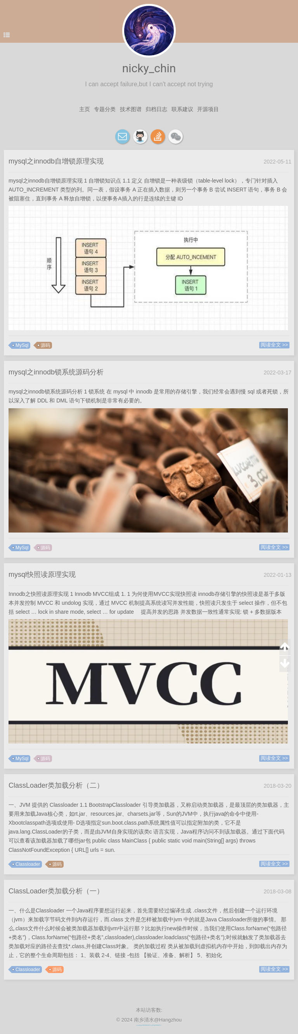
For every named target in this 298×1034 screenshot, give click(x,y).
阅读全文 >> (274, 345)
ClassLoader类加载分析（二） (56, 785)
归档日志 (156, 109)
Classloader (28, 864)
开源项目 (208, 109)
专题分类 (105, 109)
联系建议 (182, 109)
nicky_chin (149, 68)
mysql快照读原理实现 (42, 574)
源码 (45, 345)
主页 (84, 109)
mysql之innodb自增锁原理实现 (56, 161)
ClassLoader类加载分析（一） (56, 891)
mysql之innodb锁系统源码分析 (56, 372)
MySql (22, 345)
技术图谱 (131, 109)
